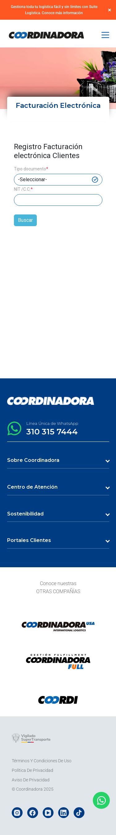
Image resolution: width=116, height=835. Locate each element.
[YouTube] (48, 812)
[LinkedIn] (63, 812)
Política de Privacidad (32, 770)
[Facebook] (32, 812)
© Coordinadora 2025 (33, 789)
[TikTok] (79, 812)
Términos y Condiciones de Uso (41, 760)
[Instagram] (17, 812)
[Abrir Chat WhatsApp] (101, 800)
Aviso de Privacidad (30, 779)
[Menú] (105, 35)
